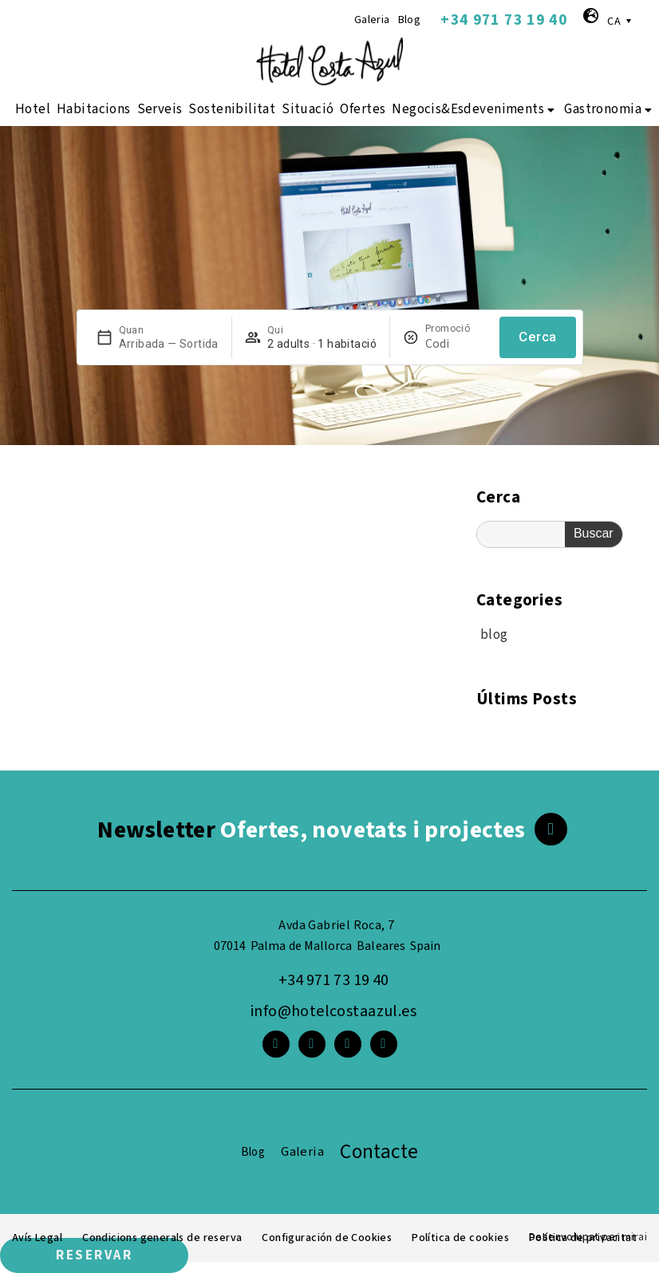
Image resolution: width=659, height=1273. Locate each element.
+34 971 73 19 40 (503, 20)
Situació (307, 109)
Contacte (379, 1151)
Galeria (372, 20)
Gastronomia (609, 109)
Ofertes (362, 109)
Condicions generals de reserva (164, 1238)
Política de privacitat (585, 1238)
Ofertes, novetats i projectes (311, 830)
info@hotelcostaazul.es (333, 1011)
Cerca (537, 337)
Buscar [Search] (594, 533)
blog (494, 634)
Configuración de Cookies (330, 1238)
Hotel (32, 109)
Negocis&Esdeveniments (475, 109)
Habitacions (94, 109)
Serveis (160, 109)
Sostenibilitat (231, 109)
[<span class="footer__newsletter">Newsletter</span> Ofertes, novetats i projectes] (551, 829)
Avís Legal (37, 1238)
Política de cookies (464, 1238)
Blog (409, 20)
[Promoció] (456, 344)
